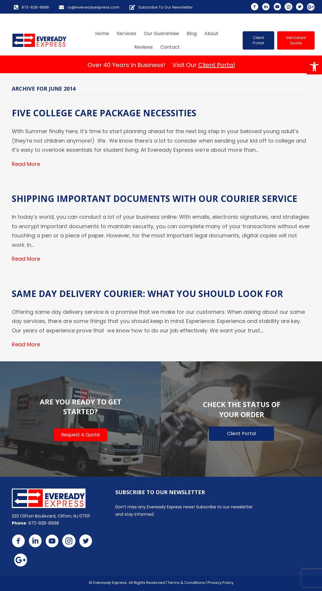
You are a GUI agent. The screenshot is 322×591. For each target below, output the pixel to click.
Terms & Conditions (186, 582)
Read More (26, 164)
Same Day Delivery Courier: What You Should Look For (147, 294)
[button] (314, 66)
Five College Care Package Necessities (104, 113)
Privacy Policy (221, 582)
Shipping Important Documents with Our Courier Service (154, 198)
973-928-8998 (43, 523)
